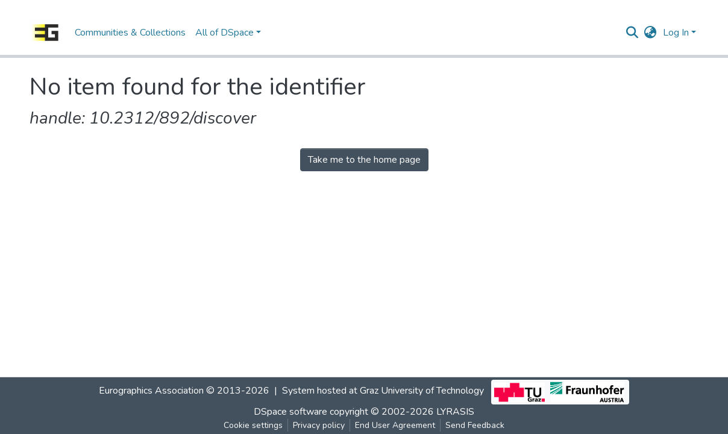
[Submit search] (632, 32)
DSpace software (290, 411)
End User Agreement (395, 425)
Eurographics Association (151, 390)
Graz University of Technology (422, 390)
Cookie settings (253, 425)
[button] (651, 32)
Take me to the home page (364, 159)
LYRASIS (455, 411)
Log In (676, 32)
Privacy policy (319, 425)
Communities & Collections (130, 32)
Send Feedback (474, 425)
